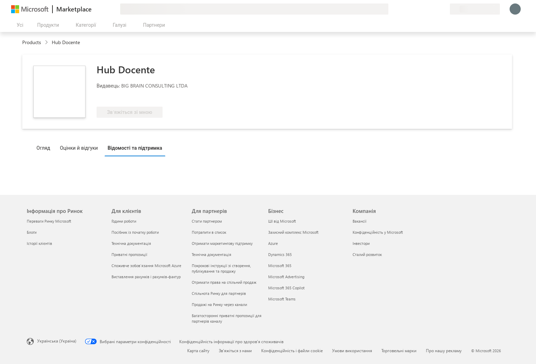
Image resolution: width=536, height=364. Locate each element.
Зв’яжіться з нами (235, 350)
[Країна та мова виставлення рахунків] (475, 9)
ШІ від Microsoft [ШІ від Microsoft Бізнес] (282, 221)
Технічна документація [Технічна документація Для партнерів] (211, 254)
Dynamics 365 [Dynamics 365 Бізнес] (280, 254)
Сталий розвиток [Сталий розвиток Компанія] (367, 254)
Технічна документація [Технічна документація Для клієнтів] (131, 243)
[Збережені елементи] (436, 9)
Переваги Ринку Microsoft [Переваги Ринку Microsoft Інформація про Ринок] (49, 221)
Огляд (43, 147)
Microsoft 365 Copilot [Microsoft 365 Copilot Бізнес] (286, 287)
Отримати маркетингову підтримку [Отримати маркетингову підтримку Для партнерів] (222, 243)
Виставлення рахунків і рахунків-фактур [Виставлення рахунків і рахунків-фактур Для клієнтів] (146, 276)
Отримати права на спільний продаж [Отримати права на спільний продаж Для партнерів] (224, 282)
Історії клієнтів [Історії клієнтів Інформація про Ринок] (39, 243)
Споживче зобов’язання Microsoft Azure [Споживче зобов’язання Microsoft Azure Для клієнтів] (146, 265)
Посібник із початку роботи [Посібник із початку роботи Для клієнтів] (135, 232)
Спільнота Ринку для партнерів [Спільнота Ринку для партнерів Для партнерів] (219, 293)
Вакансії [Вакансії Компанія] (359, 221)
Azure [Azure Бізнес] (273, 243)
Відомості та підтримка (135, 147)
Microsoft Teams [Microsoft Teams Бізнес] (282, 298)
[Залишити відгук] (419, 9)
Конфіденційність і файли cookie (292, 350)
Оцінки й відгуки (79, 147)
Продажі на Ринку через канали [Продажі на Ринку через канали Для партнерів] (219, 304)
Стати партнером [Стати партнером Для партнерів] (207, 221)
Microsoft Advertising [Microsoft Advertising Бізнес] (286, 276)
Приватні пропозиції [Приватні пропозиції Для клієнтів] (129, 254)
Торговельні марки (399, 350)
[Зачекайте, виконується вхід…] (515, 9)
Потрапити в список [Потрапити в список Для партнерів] (209, 232)
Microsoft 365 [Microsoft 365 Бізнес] (279, 265)
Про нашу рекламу (444, 350)
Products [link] (31, 42)
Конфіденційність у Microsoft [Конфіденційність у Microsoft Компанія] (378, 232)
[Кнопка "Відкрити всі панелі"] (18, 25)
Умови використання (352, 350)
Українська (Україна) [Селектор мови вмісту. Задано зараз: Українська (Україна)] (56, 341)
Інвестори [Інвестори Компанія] (361, 243)
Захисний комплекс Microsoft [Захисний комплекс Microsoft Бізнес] (293, 232)
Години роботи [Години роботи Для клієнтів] (124, 221)
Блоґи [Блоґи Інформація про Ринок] (31, 232)
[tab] (45, 147)
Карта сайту (198, 350)
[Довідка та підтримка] (427, 9)
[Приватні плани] (444, 9)
